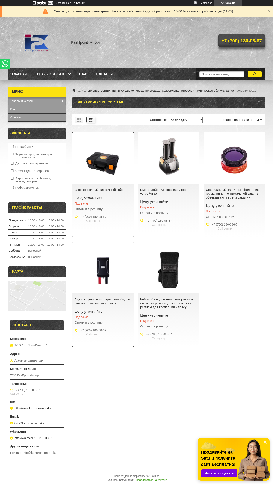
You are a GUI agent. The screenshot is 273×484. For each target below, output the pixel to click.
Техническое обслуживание (214, 90)
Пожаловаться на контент (151, 479)
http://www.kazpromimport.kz (34, 408)
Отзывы (15, 117)
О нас (82, 74)
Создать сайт (64, 2)
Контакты (104, 74)
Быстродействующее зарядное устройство (163, 191)
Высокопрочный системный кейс (99, 189)
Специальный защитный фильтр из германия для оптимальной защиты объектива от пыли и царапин (232, 193)
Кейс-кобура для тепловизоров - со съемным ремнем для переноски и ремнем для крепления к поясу (166, 303)
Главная (19, 74)
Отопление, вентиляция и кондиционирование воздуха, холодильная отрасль (138, 90)
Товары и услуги (49, 74)
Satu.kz (155, 476)
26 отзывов (205, 2)
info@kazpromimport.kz (30, 423)
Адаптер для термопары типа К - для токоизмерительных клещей (102, 301)
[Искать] (255, 74)
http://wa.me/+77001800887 (33, 438)
